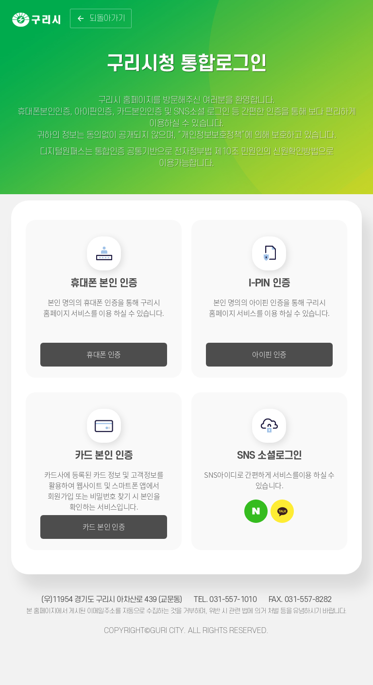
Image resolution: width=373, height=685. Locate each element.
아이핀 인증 (269, 354)
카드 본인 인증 (104, 526)
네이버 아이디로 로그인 (256, 511)
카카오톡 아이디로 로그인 (282, 511)
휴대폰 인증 (103, 354)
